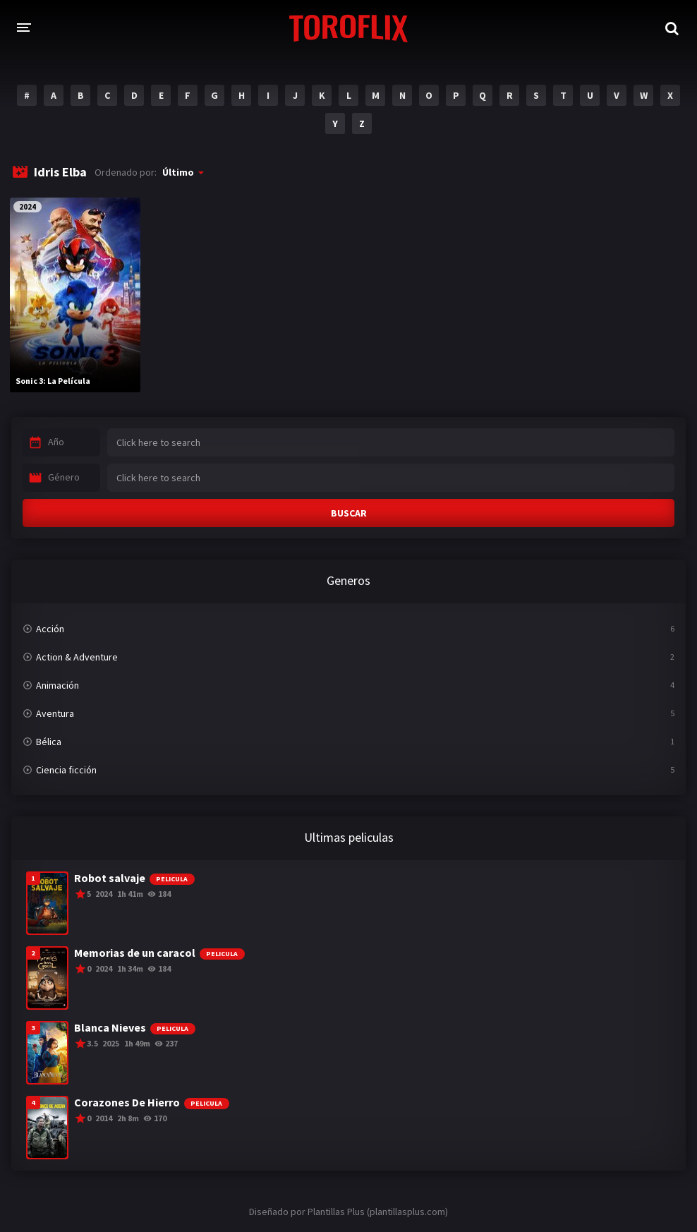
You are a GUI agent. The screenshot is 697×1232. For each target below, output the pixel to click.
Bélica (48, 741)
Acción (50, 628)
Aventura (55, 713)
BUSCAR (349, 513)
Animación (57, 685)
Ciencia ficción (66, 769)
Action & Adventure (77, 657)
